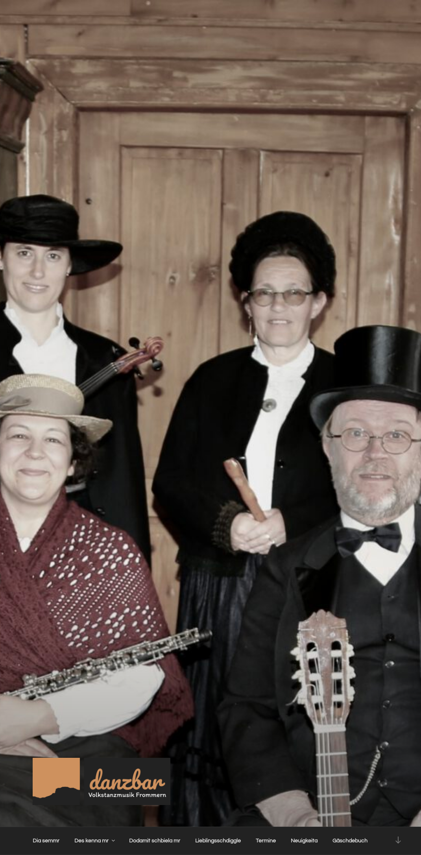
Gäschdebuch (349, 841)
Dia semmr (46, 841)
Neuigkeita (304, 841)
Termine (266, 841)
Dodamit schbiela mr (154, 841)
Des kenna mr (95, 841)
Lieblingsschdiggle (218, 841)
